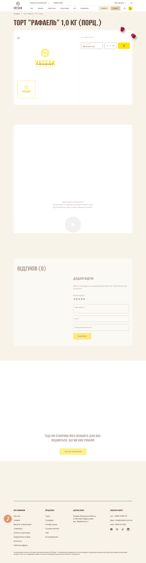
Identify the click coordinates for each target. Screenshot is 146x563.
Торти (31, 8)
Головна (17, 14)
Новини (17, 520)
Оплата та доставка (22, 533)
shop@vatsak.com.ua (123, 520)
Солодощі (40, 8)
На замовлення (84, 8)
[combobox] (92, 46)
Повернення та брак (22, 537)
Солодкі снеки (52, 8)
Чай (75, 8)
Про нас (17, 516)
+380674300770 (120, 516)
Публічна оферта (21, 545)
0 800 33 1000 (58, 3)
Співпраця (18, 529)
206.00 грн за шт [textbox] (89, 46)
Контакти (18, 541)
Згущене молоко (64, 8)
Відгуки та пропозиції (22, 524)
